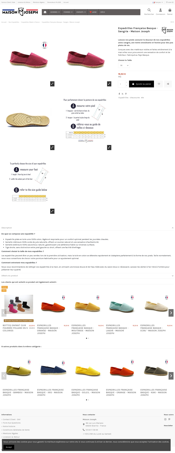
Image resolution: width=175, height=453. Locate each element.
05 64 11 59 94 (92, 430)
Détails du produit (87, 275)
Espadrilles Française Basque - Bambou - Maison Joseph (18, 392)
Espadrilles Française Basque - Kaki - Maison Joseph (153, 392)
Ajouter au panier (141, 84)
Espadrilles (123, 97)
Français (158, 2)
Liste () (170, 2)
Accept (9, 447)
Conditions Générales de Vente (16, 430)
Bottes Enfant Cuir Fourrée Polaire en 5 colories (15, 328)
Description (87, 227)
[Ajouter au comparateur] (168, 84)
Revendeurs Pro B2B (54, 2)
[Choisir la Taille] (124, 65)
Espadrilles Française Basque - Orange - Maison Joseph (48, 329)
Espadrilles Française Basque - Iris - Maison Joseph (50, 392)
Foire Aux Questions (12, 423)
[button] (54, 12)
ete (142, 97)
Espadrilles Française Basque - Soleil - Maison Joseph (85, 392)
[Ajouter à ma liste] (159, 84)
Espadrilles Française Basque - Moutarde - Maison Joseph (82, 329)
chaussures (135, 97)
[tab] (87, 228)
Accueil (66, 2)
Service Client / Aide (8, 2)
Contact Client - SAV (11, 419)
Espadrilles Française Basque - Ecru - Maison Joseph (153, 328)
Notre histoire (9, 426)
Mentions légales (39, 2)
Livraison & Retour (24, 2)
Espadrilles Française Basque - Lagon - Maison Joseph (117, 329)
